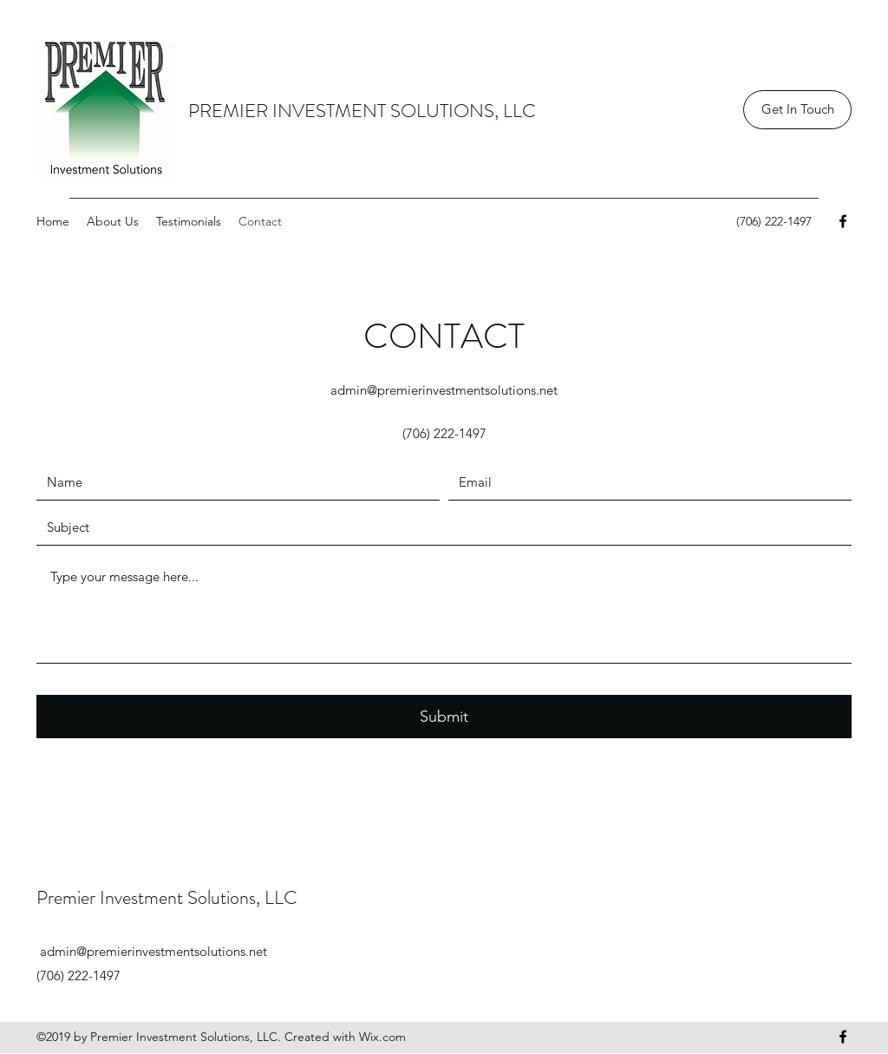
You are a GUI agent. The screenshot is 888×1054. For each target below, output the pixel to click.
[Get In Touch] (797, 109)
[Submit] (444, 716)
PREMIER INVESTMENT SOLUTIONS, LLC (362, 110)
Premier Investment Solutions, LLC (166, 897)
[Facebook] (843, 221)
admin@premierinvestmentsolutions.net (444, 390)
